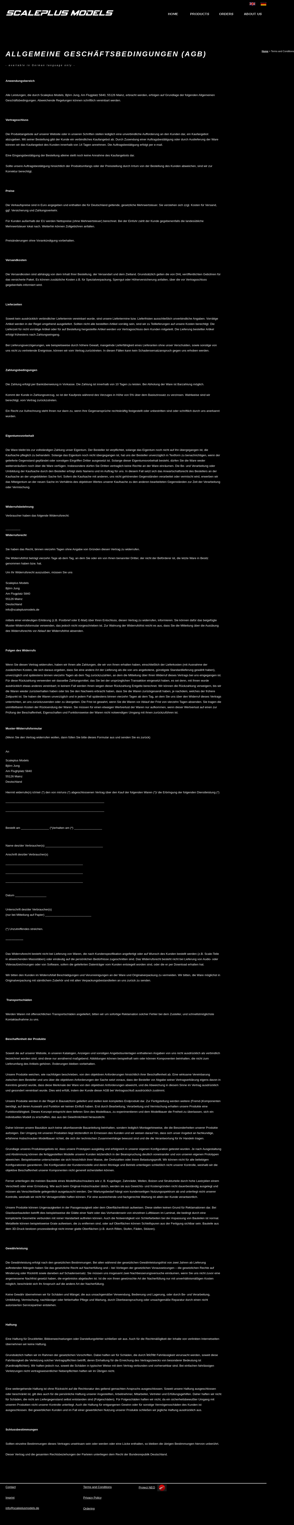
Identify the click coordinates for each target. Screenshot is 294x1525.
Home (265, 51)
